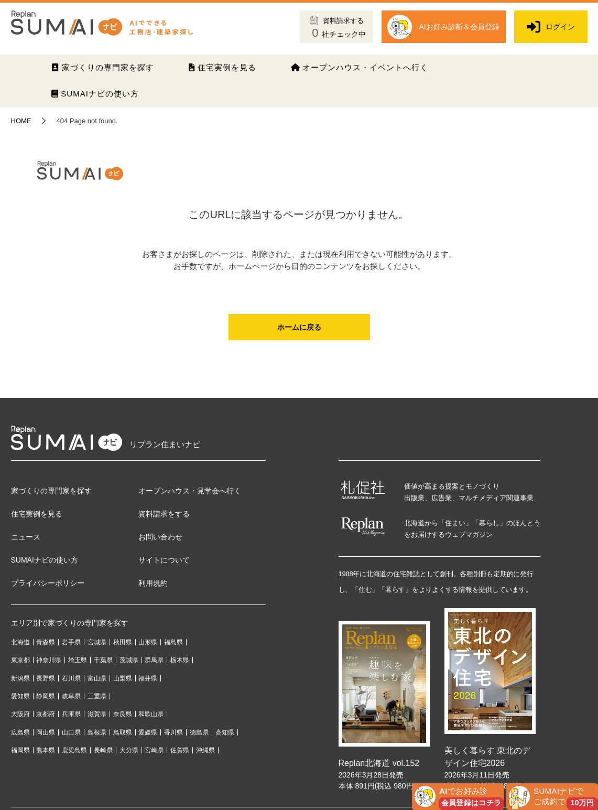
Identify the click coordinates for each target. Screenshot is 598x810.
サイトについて (164, 560)
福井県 (147, 678)
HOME (21, 121)
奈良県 (122, 714)
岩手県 (71, 642)
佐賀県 (179, 750)
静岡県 (45, 696)
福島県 (173, 642)
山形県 (147, 642)
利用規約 (153, 583)
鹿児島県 (74, 750)
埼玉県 (77, 660)
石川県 (71, 678)
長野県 (45, 678)
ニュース (25, 537)
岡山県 (45, 732)
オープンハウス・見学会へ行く (189, 491)
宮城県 (97, 642)
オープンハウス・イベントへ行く (359, 67)
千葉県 (103, 660)
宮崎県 (154, 750)
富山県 (97, 678)
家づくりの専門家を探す (102, 67)
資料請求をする (164, 514)
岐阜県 (71, 696)
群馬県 (154, 660)
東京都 (20, 660)
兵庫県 (71, 714)
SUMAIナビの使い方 (95, 93)
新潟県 (20, 678)
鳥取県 (122, 732)
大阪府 (20, 714)
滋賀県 (97, 714)
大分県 (128, 750)
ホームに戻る (299, 327)
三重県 (97, 696)
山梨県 (122, 678)
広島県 (20, 732)
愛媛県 (147, 732)
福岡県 (20, 750)
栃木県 (179, 660)
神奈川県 (48, 660)
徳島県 (199, 732)
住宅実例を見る (222, 67)
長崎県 (103, 750)
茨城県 (128, 660)
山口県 (71, 732)
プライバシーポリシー (47, 583)
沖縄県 (205, 750)
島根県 (97, 732)
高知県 (224, 732)
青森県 (45, 642)
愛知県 (20, 696)
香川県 (173, 732)
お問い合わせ (160, 537)
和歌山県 (151, 714)
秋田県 (122, 642)
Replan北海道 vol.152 (379, 763)
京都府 (45, 714)
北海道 (20, 642)
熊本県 (45, 750)
